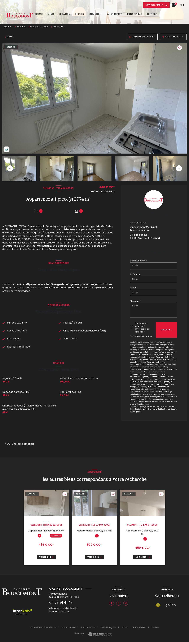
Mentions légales (108, 627)
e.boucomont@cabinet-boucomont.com (144, 228)
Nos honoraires (68, 627)
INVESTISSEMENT (114, 14)
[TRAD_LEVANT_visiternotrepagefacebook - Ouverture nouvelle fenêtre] (111, 603)
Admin (125, 627)
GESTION (79, 14)
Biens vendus (134, 14)
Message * (135, 301)
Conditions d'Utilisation (157, 409)
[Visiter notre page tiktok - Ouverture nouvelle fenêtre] (118, 603)
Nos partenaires (88, 627)
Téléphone (135, 274)
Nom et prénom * (138, 260)
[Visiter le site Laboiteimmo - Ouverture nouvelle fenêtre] (100, 634)
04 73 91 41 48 (138, 222)
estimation (95, 14)
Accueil (39, 14)
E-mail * (133, 287)
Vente (51, 14)
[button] (179, 168)
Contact (151, 14)
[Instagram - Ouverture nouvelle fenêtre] (125, 603)
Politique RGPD (139, 627)
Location (64, 14)
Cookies (155, 628)
